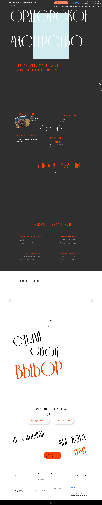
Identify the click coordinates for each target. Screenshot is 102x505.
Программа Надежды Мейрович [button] (38, 421)
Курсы (56, 6)
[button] (61, 2)
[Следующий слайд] (92, 300)
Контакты (98, 6)
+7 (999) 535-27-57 (94, 1)
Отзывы (36, 488)
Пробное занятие (65, 6)
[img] (4, 4)
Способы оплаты (84, 6)
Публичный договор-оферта (44, 476)
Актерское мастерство (56, 487)
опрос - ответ (43, 488)
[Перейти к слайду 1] (50, 320)
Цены (76, 6)
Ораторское (54, 488)
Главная (20, 61)
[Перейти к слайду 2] (51, 320)
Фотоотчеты (42, 487)
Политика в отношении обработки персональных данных (57, 498)
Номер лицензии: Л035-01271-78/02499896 (35, 498)
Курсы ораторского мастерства (42, 61)
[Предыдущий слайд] (10, 300)
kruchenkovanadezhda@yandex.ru (91, 3)
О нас (92, 6)
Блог (73, 6)
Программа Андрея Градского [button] (63, 421)
